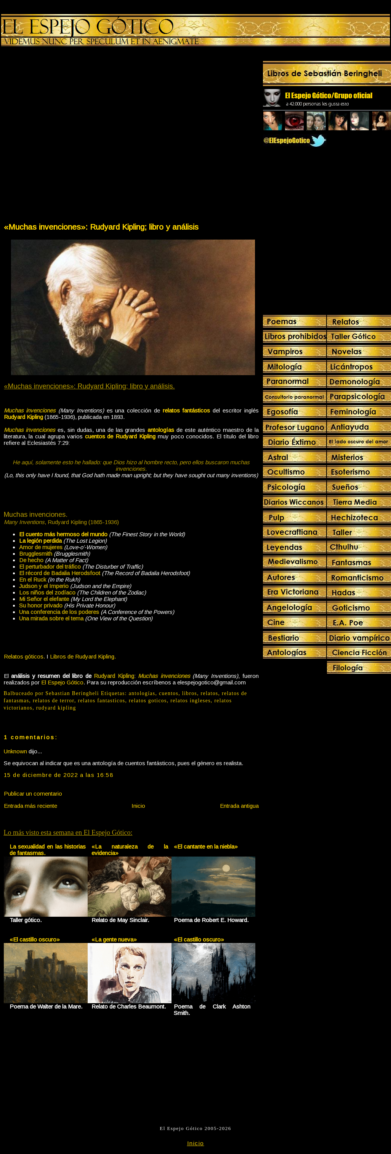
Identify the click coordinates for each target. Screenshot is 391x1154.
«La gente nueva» (114, 939)
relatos (209, 693)
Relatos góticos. (24, 656)
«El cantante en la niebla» (206, 846)
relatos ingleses (190, 700)
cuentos (168, 693)
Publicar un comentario (33, 793)
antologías (142, 693)
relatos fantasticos (101, 700)
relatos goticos (148, 700)
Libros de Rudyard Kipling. (83, 656)
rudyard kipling (56, 708)
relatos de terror (53, 700)
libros (189, 693)
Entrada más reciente (30, 805)
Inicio (138, 805)
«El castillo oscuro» (35, 939)
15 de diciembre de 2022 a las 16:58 (59, 775)
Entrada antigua (239, 805)
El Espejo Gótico (62, 682)
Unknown (15, 751)
